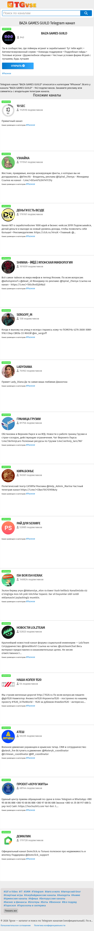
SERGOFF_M (24, 315)
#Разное (6, 73)
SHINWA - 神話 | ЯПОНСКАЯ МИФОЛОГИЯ (45, 262)
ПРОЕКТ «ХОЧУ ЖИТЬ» (32, 784)
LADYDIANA (24, 367)
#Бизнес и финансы (15, 902)
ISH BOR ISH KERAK (29, 575)
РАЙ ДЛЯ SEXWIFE (28, 523)
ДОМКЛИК (24, 836)
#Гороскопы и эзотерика (31, 905)
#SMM (27, 891)
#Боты (44, 902)
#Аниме (75, 895)
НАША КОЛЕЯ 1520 (29, 680)
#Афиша (33, 898)
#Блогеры (33, 902)
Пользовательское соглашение (16, 925)
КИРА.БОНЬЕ (25, 471)
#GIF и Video (11, 891)
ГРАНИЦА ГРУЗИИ (29, 419)
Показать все (11, 911)
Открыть (18, 65)
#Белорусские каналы (52, 898)
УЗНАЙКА (23, 158)
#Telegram (38, 891)
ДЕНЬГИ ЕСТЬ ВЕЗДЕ (30, 210)
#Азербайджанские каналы (40, 895)
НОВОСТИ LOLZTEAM (31, 628)
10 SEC (21, 106)
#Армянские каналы (15, 898)
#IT (20, 891)
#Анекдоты (63, 895)
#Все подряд (69, 902)
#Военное (55, 902)
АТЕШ (20, 732)
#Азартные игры (13, 895)
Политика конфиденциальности (49, 925)
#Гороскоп (10, 905)
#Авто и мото (52, 891)
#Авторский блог (71, 891)
